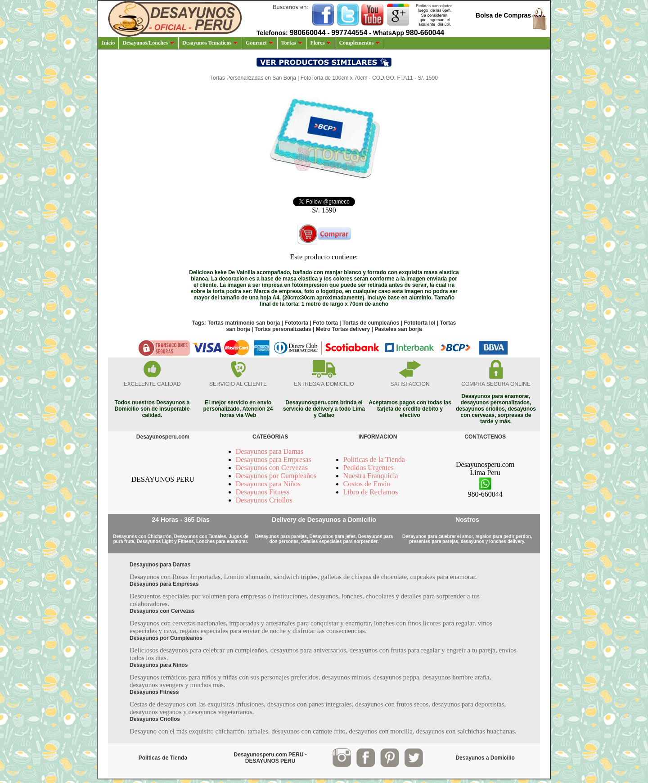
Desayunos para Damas (269, 451)
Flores (321, 43)
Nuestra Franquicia (370, 476)
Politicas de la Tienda (374, 459)
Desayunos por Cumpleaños (276, 476)
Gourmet (260, 43)
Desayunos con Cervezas (272, 467)
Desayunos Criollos (264, 500)
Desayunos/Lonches (148, 43)
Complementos (359, 43)
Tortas (292, 43)
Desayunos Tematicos (210, 43)
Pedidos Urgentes (368, 467)
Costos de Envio (367, 484)
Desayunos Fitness (263, 492)
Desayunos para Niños (268, 484)
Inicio (108, 43)
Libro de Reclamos (370, 492)
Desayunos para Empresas (273, 459)
